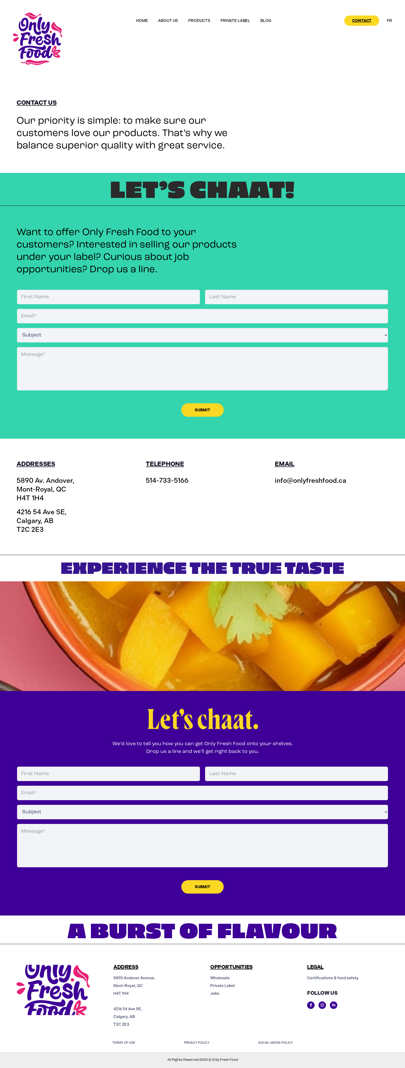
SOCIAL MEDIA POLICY (275, 1043)
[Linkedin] (333, 1005)
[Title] (311, 1005)
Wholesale (220, 978)
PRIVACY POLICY (196, 1043)
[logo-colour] (38, 39)
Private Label (222, 985)
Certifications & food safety (333, 978)
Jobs (214, 993)
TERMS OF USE (123, 1043)
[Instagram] (322, 1005)
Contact (361, 20)
